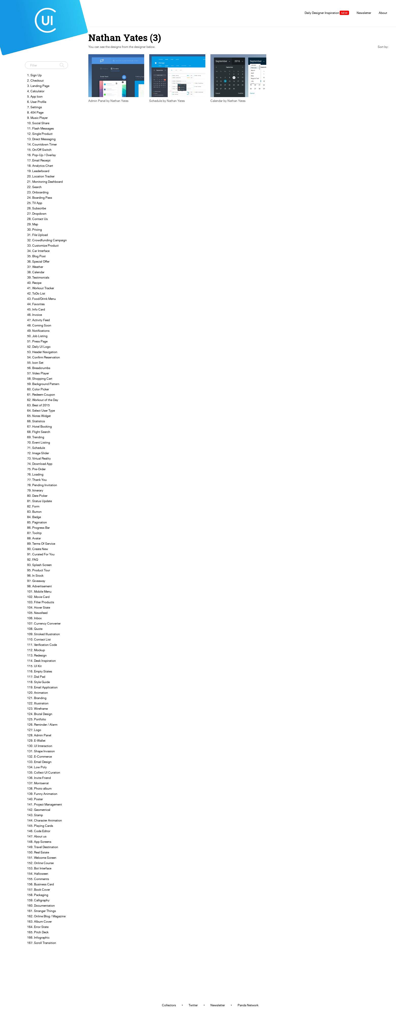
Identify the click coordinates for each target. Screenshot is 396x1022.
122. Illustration (37, 703)
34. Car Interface (38, 251)
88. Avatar (34, 538)
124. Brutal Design (39, 714)
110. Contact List (39, 639)
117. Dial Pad (36, 677)
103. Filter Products (40, 602)
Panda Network (248, 1005)
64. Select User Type (41, 410)
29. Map (32, 224)
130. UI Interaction (39, 746)
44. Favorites (36, 304)
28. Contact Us (37, 219)
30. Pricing (34, 229)
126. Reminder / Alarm (42, 724)
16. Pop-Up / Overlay (41, 155)
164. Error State (37, 927)
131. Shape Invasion (41, 751)
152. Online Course (40, 863)
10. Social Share (38, 123)
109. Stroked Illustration (43, 634)
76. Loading (35, 474)
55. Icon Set (35, 362)
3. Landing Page (38, 86)
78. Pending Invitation (42, 485)
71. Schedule (36, 448)
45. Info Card (36, 309)
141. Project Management (44, 804)
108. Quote (34, 629)
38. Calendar (35, 272)
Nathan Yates (119, 100)
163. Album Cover (39, 921)
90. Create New (37, 549)
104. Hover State (38, 607)
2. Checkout (35, 80)
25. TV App (34, 203)
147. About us (36, 836)
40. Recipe (34, 283)
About (383, 13)
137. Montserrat (38, 783)
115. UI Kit (34, 666)
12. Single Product (40, 134)
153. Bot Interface (39, 868)
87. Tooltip (34, 533)
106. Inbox (34, 618)
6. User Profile (36, 102)
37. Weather (35, 267)
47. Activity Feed (38, 320)
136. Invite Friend (39, 778)
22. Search (34, 187)
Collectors (169, 1005)
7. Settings (34, 107)
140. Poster (35, 799)
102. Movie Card (38, 597)
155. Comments (38, 879)
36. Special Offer (38, 261)
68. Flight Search (38, 432)
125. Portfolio (36, 719)
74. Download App (39, 464)
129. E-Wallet (36, 740)
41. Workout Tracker (40, 288)
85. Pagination (37, 522)
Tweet (31, 54)
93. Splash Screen (39, 565)
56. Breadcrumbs (38, 368)
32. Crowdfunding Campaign (47, 240)
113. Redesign (37, 655)
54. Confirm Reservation (43, 357)
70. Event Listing (38, 442)
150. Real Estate (38, 852)
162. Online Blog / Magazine (46, 916)
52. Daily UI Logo (39, 347)
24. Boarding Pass (39, 197)
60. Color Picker (38, 389)
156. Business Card (40, 884)
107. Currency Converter (44, 623)
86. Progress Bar (38, 528)
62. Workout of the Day (42, 400)
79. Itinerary (35, 490)
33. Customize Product (43, 245)
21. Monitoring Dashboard (45, 182)
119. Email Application (42, 687)
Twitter (193, 1005)
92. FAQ (32, 559)
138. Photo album (39, 788)
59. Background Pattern (43, 384)
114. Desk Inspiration (41, 661)
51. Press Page (37, 341)
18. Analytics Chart (40, 166)
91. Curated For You (41, 554)
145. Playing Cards (40, 826)
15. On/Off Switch (39, 150)
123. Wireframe (37, 708)
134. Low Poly (37, 767)
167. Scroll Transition (41, 943)
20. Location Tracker (41, 176)
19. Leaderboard (38, 171)
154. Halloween (37, 873)
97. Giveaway (36, 581)
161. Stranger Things (41, 911)
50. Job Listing (37, 336)
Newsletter (364, 13)
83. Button (34, 512)
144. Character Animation (44, 820)
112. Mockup (36, 650)
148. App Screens (39, 842)
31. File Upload (37, 235)
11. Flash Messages (40, 128)
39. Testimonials (38, 277)
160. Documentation (41, 905)
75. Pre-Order (36, 469)
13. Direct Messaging (41, 139)
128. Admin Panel (39, 735)
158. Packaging (37, 895)
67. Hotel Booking (39, 426)
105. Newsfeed (37, 613)
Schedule (155, 100)
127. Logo (34, 730)
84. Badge (34, 517)
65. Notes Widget (39, 416)
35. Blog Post (36, 256)
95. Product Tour (38, 570)
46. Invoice (34, 315)
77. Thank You (37, 480)
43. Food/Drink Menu (41, 299)
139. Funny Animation (42, 794)
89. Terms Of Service (41, 543)
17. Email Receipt (39, 160)
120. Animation (37, 693)
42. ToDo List (36, 293)
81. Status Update (39, 501)
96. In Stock (35, 575)
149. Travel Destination (42, 847)
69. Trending (35, 437)
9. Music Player (37, 118)
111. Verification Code (42, 645)
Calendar (216, 100)
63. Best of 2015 (38, 405)
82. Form (33, 506)
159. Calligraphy (38, 900)
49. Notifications (38, 331)
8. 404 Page (35, 112)
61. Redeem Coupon (41, 394)
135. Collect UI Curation (43, 772)
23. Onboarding (37, 192)
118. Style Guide (38, 682)
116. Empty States (39, 671)
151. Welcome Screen (41, 858)
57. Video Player (38, 373)
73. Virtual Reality (39, 458)
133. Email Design (39, 762)
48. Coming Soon (39, 325)
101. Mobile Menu (39, 591)
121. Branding (36, 698)
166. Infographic (38, 937)
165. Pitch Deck (37, 932)
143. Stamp (35, 815)
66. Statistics (36, 421)
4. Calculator (35, 91)
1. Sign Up (34, 75)
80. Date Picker (37, 496)
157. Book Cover (38, 889)
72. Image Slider (38, 453)
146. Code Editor (38, 831)
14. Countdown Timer (42, 144)
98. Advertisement (39, 586)
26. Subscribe (36, 208)
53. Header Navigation (42, 352)
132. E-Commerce (39, 756)
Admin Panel (97, 100)
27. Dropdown (36, 213)
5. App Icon (35, 96)
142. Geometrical (38, 810)
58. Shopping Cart (39, 378)
